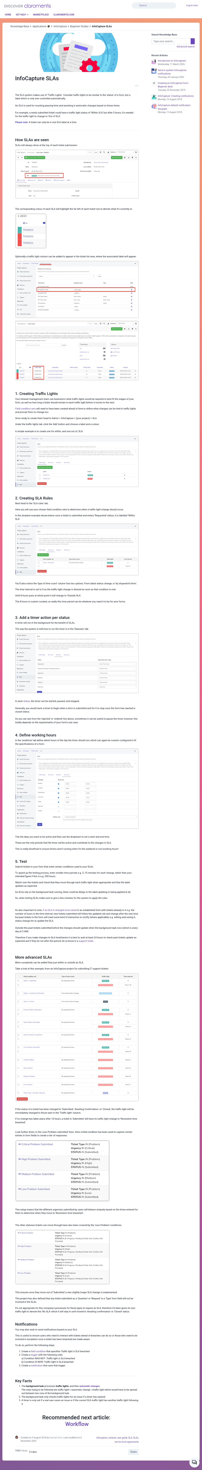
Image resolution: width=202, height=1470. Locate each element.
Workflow (77, 1424)
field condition (38, 1351)
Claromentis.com (63, 14)
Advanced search (186, 46)
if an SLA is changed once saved (60, 910)
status (26, 701)
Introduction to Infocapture (176, 62)
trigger (34, 1354)
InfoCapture (60, 26)
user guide (122, 1437)
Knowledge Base (19, 26)
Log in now (192, 5)
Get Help (21, 14)
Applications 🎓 (41, 26)
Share (133, 1451)
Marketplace (41, 14)
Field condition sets (25, 408)
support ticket (86, 941)
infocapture (102, 1437)
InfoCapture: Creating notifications (176, 98)
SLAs (135, 1437)
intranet (112, 1437)
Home (8, 14)
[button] (178, 3)
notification (37, 1365)
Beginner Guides (79, 26)
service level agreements (127, 1442)
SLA (130, 1437)
